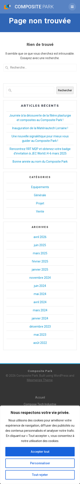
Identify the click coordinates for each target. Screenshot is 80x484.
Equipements (40, 187)
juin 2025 (40, 245)
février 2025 (40, 261)
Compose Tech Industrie (40, 404)
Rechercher (65, 90)
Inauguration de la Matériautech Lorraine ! (40, 128)
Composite (34, 6)
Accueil (40, 397)
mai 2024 (40, 294)
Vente (40, 211)
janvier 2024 (40, 318)
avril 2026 (40, 237)
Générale (40, 195)
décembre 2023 (40, 326)
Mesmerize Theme (40, 380)
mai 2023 (40, 334)
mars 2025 (40, 253)
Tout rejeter (40, 475)
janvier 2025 (40, 269)
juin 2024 (40, 286)
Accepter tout (40, 451)
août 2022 (40, 343)
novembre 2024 (40, 277)
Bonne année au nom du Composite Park (40, 161)
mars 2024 (40, 310)
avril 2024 (40, 302)
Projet (40, 203)
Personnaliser (40, 463)
